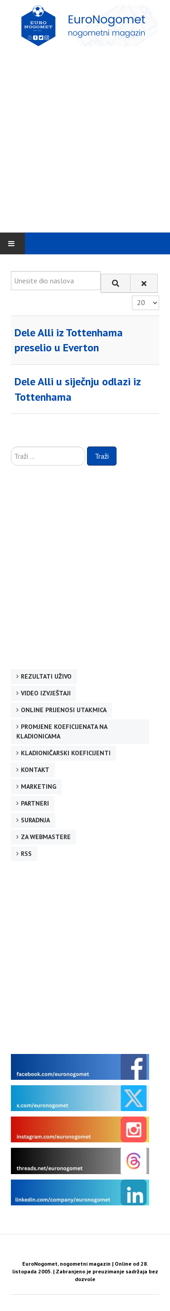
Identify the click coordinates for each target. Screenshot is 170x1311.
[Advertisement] (85, 139)
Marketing (38, 786)
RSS (26, 854)
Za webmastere (46, 837)
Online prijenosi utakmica (64, 710)
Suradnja (35, 820)
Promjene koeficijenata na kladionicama (61, 731)
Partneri (35, 803)
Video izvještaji (46, 693)
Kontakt (35, 770)
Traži (102, 456)
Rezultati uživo (46, 676)
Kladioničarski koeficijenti (66, 753)
